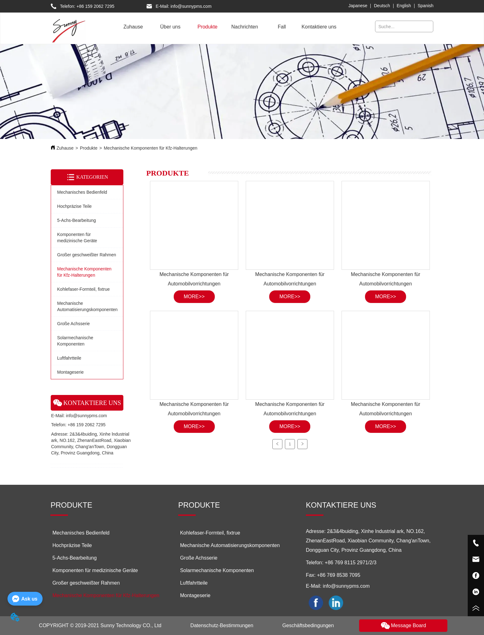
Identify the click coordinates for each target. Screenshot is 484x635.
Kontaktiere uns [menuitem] (318, 26)
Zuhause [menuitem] (133, 26)
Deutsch (382, 5)
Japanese (358, 5)
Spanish (426, 5)
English (404, 5)
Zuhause (65, 148)
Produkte (88, 148)
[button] (170, 26)
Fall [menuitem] (282, 26)
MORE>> (194, 296)
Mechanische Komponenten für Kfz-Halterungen (150, 148)
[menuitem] (170, 27)
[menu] (226, 27)
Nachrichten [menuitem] (244, 26)
